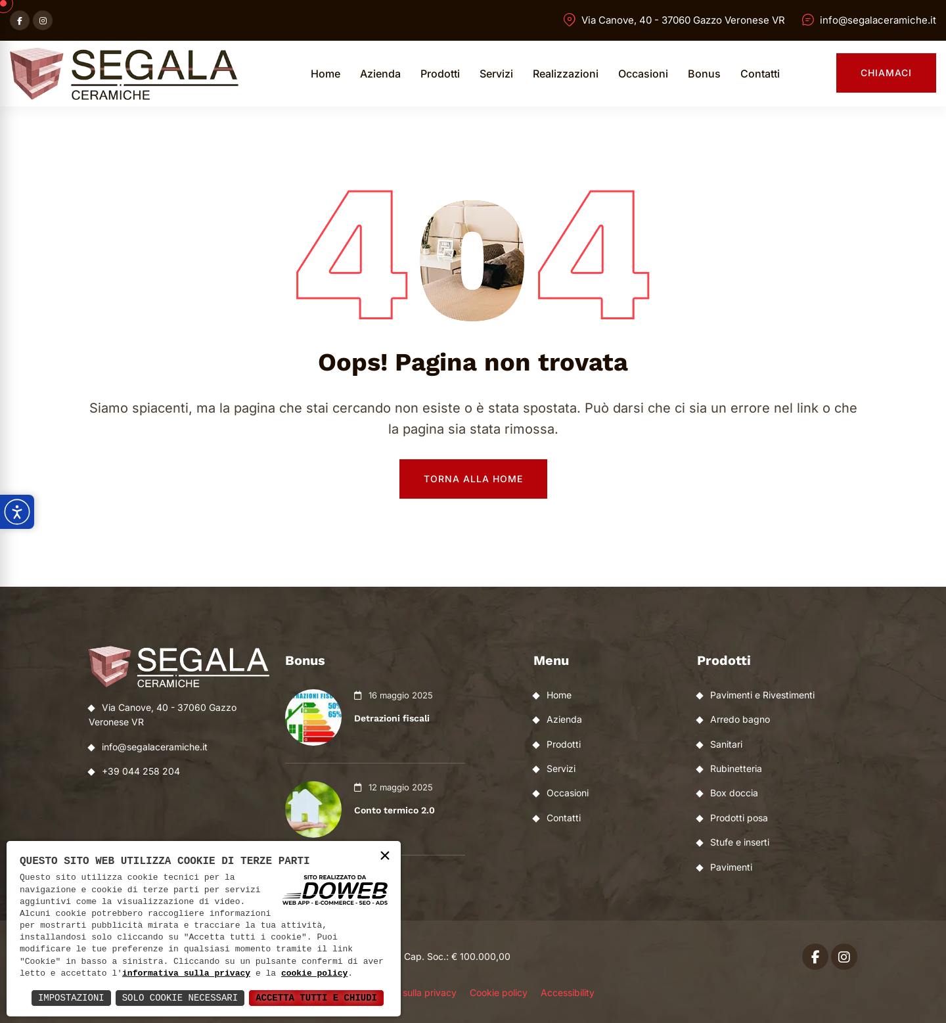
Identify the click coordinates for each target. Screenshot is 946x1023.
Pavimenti (731, 867)
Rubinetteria (736, 768)
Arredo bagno (740, 719)
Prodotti (440, 73)
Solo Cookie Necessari (180, 997)
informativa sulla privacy (186, 974)
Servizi (496, 73)
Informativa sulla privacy (404, 992)
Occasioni (643, 73)
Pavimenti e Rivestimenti (762, 694)
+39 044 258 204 (141, 771)
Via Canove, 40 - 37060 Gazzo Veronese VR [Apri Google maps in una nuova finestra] (683, 20)
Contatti (760, 73)
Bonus (704, 73)
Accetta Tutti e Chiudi (316, 997)
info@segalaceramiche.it (878, 20)
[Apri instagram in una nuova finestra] (43, 20)
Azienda (380, 73)
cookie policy (314, 974)
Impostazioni (71, 997)
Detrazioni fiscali (392, 718)
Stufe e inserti (739, 842)
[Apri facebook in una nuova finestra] (20, 20)
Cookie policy (499, 992)
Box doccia (734, 792)
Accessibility (568, 992)
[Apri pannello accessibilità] (17, 512)
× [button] (385, 856)
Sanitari (726, 744)
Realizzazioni (565, 73)
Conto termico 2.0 (394, 810)
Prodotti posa (739, 817)
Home (325, 73)
